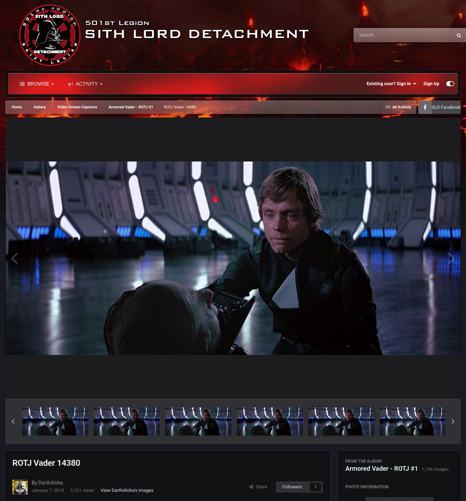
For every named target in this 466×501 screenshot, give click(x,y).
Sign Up (431, 83)
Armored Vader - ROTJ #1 (381, 468)
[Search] (385, 35)
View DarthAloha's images (127, 490)
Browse (37, 83)
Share (258, 486)
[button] (13, 421)
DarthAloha (50, 483)
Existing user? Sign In (391, 83)
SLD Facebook (446, 107)
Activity (85, 83)
